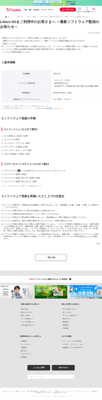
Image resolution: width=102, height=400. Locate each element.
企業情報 (24, 341)
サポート (51, 10)
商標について (19, 391)
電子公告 (24, 351)
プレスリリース (26, 344)
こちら (87, 236)
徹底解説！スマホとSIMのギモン (73, 347)
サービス (44, 10)
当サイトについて (8, 391)
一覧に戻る (51, 257)
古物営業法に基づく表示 (60, 392)
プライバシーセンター (80, 391)
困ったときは (67, 312)
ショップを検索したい (28, 322)
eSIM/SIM (36, 10)
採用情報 (24, 357)
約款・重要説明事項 (32, 391)
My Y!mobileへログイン (70, 309)
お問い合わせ (63, 368)
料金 (25, 10)
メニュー (93, 11)
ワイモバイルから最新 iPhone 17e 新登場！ (51, 279)
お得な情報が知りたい (28, 325)
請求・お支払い (26, 315)
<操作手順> (49, 108)
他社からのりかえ (26, 312)
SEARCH (73, 377)
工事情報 (65, 328)
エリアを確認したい (27, 319)
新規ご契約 (24, 309)
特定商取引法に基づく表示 (43, 392)
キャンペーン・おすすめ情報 (72, 341)
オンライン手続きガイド (70, 315)
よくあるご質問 (38, 368)
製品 (30, 10)
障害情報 (65, 325)
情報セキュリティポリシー (62, 391)
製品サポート (67, 319)
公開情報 (24, 347)
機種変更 (65, 322)
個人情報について (45, 391)
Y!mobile (13, 9)
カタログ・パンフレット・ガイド (73, 344)
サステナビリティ (26, 354)
